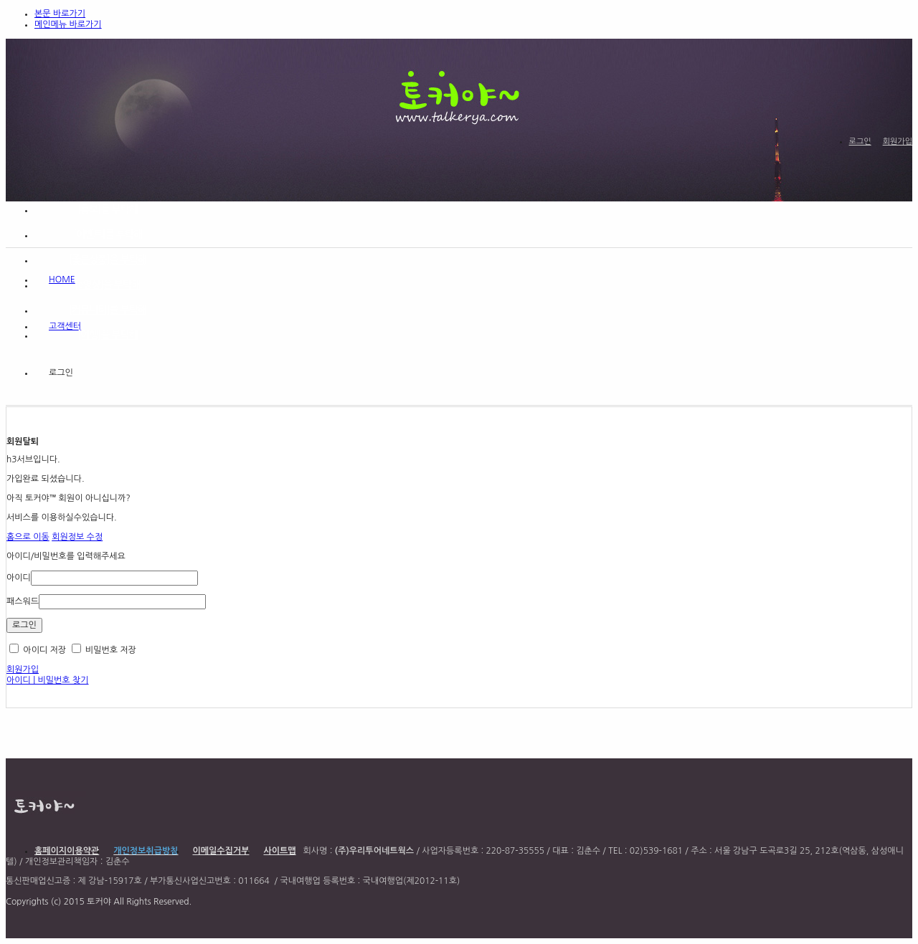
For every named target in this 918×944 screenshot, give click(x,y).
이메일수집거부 (221, 851)
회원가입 (897, 142)
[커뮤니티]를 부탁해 (107, 310)
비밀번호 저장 (104, 650)
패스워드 (22, 601)
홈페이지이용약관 (66, 851)
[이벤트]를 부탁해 (107, 234)
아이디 (18, 577)
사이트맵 (279, 851)
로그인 (860, 142)
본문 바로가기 (59, 13)
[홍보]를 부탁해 (107, 209)
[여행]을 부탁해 (107, 335)
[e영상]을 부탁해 (108, 285)
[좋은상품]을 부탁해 (107, 259)
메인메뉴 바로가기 (68, 24)
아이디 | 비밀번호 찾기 (47, 680)
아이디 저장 (37, 650)
